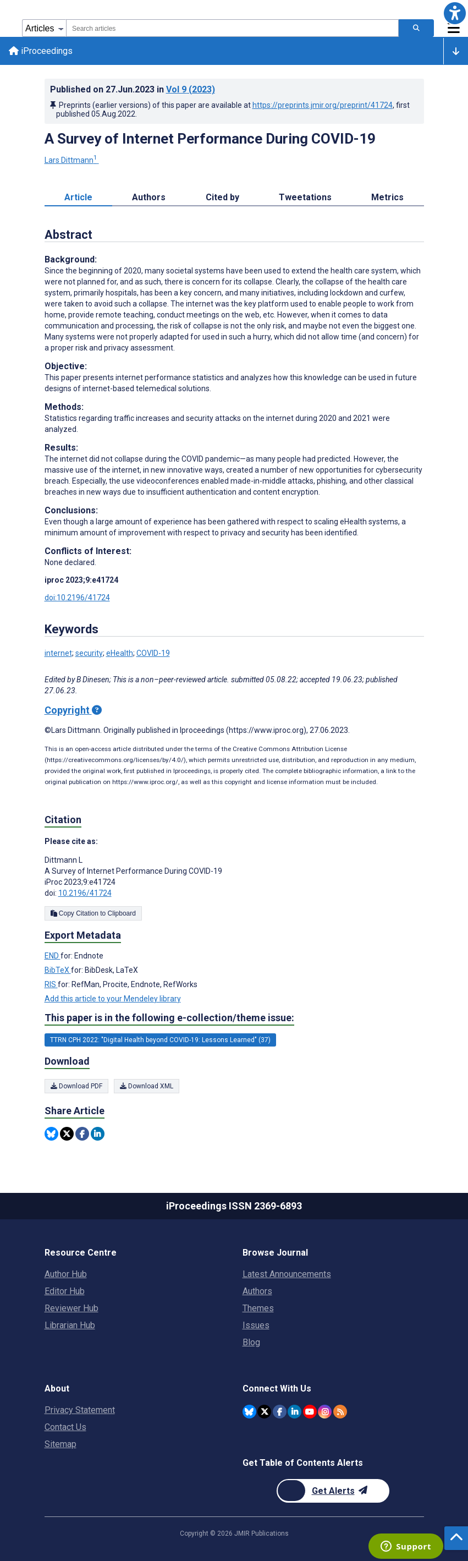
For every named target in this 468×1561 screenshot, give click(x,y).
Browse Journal (275, 1252)
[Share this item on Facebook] (82, 1134)
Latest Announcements (287, 1274)
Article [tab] (78, 197)
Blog (251, 1342)
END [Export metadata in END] (52, 955)
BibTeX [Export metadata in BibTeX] (58, 970)
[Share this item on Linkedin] (97, 1134)
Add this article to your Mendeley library (113, 998)
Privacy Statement (80, 1410)
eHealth (119, 653)
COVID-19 (153, 653)
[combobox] (232, 28)
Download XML (146, 1086)
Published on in (132, 89)
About (57, 1388)
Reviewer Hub (71, 1308)
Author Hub (66, 1274)
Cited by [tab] (222, 197)
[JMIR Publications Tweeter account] (264, 1411)
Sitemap (60, 1444)
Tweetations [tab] (305, 197)
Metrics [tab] (387, 197)
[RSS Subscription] (340, 1411)
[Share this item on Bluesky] (51, 1134)
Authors (257, 1291)
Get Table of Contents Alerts (303, 1463)
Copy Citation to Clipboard (93, 913)
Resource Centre (81, 1252)
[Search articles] (416, 28)
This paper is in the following (169, 1018)
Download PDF (76, 1086)
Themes (258, 1308)
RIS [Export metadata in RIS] (51, 984)
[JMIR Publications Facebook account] (280, 1411)
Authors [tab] (149, 197)
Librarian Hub (70, 1325)
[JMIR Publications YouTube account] (310, 1411)
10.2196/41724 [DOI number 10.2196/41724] (85, 893)
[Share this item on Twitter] (67, 1134)
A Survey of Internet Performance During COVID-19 (210, 138)
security (89, 653)
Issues (256, 1325)
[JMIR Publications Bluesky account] (249, 1411)
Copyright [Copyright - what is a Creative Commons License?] (73, 710)
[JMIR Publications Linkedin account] (294, 1411)
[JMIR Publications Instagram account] (325, 1411)
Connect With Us (277, 1388)
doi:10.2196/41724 (77, 597)
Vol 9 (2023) (190, 89)
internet (58, 653)
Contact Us (65, 1427)
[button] (455, 13)
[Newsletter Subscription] (333, 1491)
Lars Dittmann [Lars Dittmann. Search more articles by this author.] (72, 160)
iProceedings (41, 51)
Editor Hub (65, 1291)
